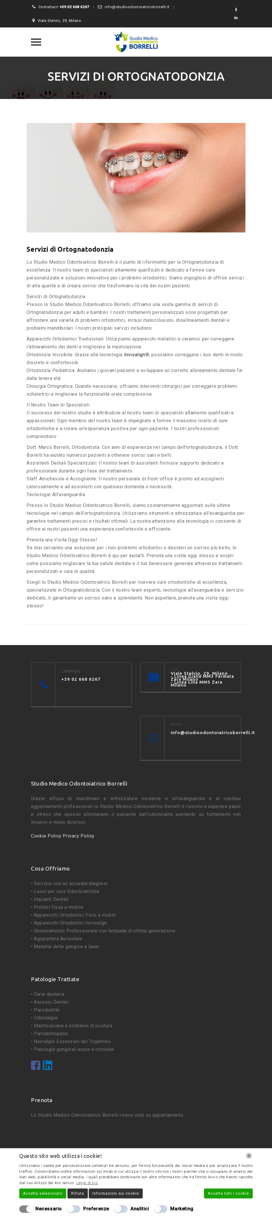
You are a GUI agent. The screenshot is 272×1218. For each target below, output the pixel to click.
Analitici (139, 1209)
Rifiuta (77, 1193)
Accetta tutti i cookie (228, 1193)
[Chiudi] (249, 1156)
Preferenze (96, 1209)
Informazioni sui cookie (116, 1193)
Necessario (48, 1209)
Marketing (181, 1209)
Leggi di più (87, 1183)
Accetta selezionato (42, 1193)
